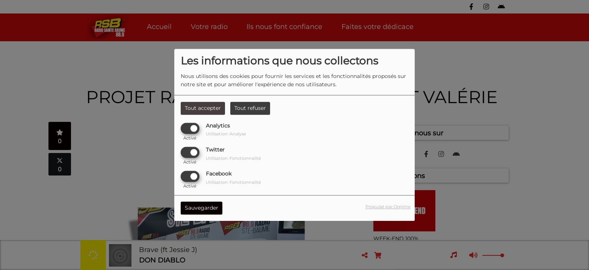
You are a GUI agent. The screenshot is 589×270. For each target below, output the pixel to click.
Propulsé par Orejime (388, 207)
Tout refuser (250, 108)
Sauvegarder (201, 208)
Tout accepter (203, 108)
